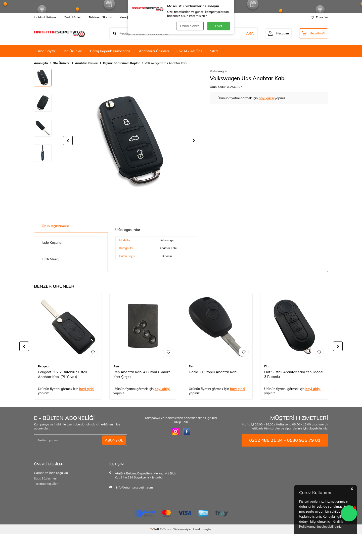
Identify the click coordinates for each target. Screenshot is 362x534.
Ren (116, 366)
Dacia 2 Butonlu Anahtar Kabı (213, 372)
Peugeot (44, 366)
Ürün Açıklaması (55, 226)
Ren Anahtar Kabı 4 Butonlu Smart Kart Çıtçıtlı (141, 374)
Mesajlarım (127, 17)
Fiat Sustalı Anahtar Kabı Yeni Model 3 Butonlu (293, 374)
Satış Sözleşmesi (45, 478)
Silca (214, 51)
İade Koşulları (53, 242)
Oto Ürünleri (72, 51)
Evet (218, 26)
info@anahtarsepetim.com (134, 487)
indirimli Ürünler (45, 17)
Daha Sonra (190, 26)
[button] (68, 140)
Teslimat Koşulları (46, 484)
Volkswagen (218, 71)
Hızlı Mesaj (50, 259)
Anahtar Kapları (86, 63)
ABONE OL (114, 440)
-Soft (155, 529)
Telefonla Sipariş (100, 17)
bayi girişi (266, 98)
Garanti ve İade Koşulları (51, 473)
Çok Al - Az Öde (189, 51)
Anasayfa (41, 63)
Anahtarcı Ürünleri (154, 51)
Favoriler (319, 17)
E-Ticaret (166, 529)
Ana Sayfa (46, 51)
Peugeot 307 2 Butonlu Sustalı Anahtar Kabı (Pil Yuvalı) (62, 374)
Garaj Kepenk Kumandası (110, 51)
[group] (130, 140)
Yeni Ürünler (72, 17)
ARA (250, 33)
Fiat (266, 366)
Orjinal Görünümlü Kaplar (121, 63)
